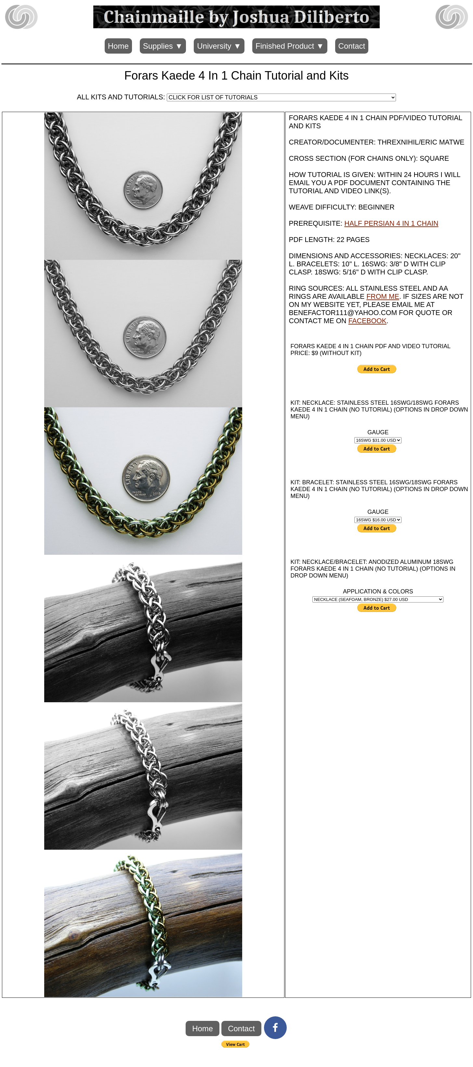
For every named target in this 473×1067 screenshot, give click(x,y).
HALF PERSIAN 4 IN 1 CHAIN (391, 223)
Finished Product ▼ (290, 46)
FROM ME (382, 296)
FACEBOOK (367, 321)
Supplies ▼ (163, 46)
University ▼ (219, 46)
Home (118, 46)
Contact (351, 46)
